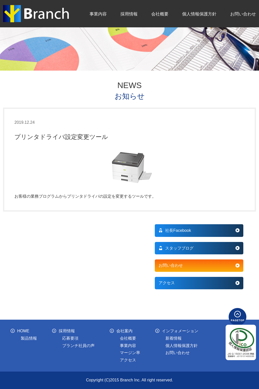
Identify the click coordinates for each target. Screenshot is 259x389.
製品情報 (29, 338)
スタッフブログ (176, 248)
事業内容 (98, 13)
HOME (20, 331)
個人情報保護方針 (199, 13)
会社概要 (159, 13)
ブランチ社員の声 (78, 345)
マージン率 (130, 353)
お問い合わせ (243, 13)
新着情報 (173, 338)
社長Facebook (175, 230)
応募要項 (70, 338)
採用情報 (129, 13)
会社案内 (121, 331)
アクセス (167, 283)
